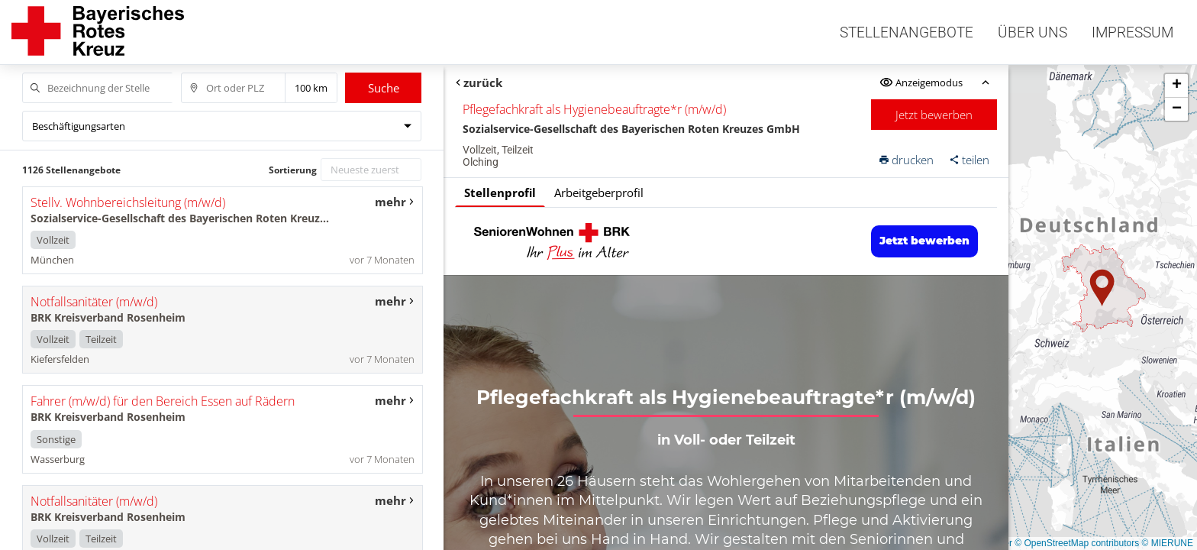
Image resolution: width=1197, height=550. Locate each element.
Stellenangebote (906, 32)
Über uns (1032, 32)
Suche (383, 87)
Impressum (1132, 32)
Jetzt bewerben (934, 114)
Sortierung (293, 169)
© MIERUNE (1167, 543)
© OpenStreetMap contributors (1077, 543)
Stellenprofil (500, 192)
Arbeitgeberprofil (599, 192)
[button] (1102, 288)
